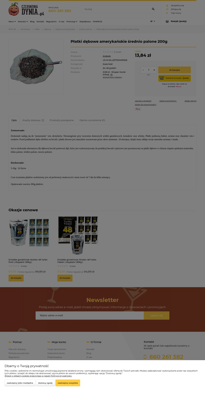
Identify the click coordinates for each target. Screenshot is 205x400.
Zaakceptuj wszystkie (68, 383)
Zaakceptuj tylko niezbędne (20, 383)
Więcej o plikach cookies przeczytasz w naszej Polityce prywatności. (38, 376)
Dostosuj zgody (45, 383)
